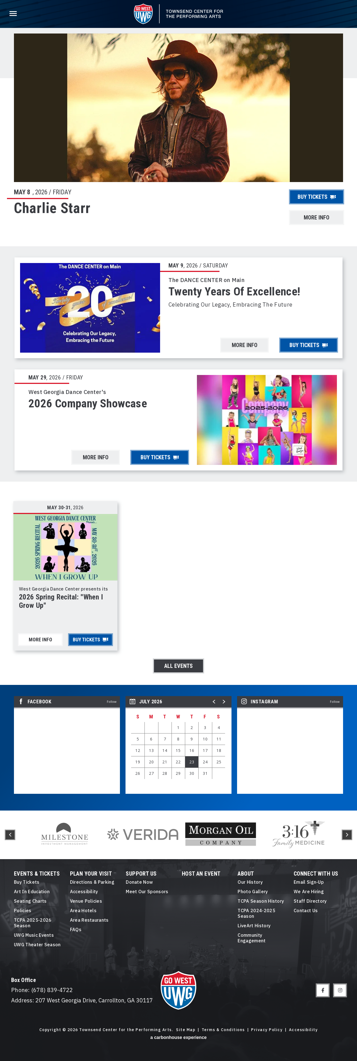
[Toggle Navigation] (12, 14)
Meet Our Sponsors (147, 891)
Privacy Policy (267, 1030)
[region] (178, 745)
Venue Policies (86, 901)
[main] (178, 405)
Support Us (141, 873)
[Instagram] (340, 990)
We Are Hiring (309, 891)
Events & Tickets (37, 873)
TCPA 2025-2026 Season (32, 922)
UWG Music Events (34, 935)
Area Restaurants (89, 920)
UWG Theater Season (37, 944)
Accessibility (84, 891)
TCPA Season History (261, 901)
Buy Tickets (317, 196)
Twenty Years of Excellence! (234, 291)
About (246, 873)
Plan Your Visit (91, 873)
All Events (178, 666)
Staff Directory (310, 901)
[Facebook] (323, 990)
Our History (250, 882)
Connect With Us (316, 873)
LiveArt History (254, 925)
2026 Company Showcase (87, 403)
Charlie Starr (52, 208)
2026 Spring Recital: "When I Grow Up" (61, 601)
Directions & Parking (92, 882)
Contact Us (306, 910)
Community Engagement (252, 937)
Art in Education (32, 891)
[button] (214, 701)
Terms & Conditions (223, 1030)
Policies (23, 910)
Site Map (185, 1030)
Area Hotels (83, 910)
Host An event (201, 873)
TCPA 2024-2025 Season (256, 913)
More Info (316, 217)
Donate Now (139, 882)
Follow (112, 701)
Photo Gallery (253, 891)
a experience (178, 1037)
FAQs (75, 929)
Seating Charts (30, 901)
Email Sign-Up (309, 882)
